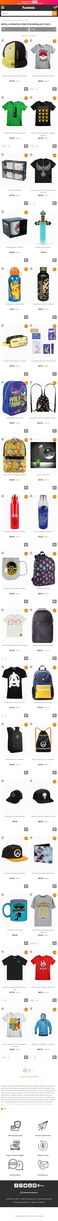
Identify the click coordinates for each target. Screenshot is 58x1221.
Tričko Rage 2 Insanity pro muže (15, 702)
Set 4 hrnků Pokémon (15, 190)
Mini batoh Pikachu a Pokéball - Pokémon (43, 418)
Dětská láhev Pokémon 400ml (14, 304)
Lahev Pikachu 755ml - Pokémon (43, 304)
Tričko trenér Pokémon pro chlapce (43, 76)
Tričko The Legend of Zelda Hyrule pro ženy (15, 988)
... (1, 20)
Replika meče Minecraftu (43, 247)
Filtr (4, 29)
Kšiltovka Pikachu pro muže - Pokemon (14, 76)
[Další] (33, 1070)
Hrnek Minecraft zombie (14, 930)
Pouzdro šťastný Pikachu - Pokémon (14, 361)
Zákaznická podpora (29, 1192)
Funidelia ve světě (12, 1199)
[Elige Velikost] (34, 89)
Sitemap (42, 1202)
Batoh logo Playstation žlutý (43, 702)
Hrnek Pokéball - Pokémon (14, 247)
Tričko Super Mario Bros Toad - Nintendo (15, 645)
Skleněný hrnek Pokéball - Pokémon (14, 588)
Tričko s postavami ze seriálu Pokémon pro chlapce (15, 1045)
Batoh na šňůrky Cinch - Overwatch (43, 759)
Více (4, 1109)
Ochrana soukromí (21, 1202)
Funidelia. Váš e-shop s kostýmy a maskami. (28, 7)
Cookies (33, 1202)
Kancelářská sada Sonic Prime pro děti (43, 361)
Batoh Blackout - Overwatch (15, 759)
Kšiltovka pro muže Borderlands (15, 816)
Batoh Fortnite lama (43, 588)
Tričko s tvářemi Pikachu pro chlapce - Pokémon (43, 134)
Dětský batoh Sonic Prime (15, 418)
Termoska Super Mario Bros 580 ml (15, 531)
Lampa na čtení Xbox (43, 475)
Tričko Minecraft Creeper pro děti (14, 133)
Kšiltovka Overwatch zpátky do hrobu (43, 816)
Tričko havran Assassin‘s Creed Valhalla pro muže (43, 191)
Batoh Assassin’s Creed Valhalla (43, 645)
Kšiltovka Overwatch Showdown (15, 873)
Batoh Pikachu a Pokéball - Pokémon (14, 475)
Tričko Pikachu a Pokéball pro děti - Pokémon (43, 931)
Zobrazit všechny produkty (29, 1077)
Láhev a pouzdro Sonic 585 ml (43, 531)
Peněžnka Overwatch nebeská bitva (43, 873)
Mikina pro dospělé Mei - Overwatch (43, 1044)
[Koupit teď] (26, 89)
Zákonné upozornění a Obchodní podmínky (36, 1199)
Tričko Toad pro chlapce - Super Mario (43, 987)
